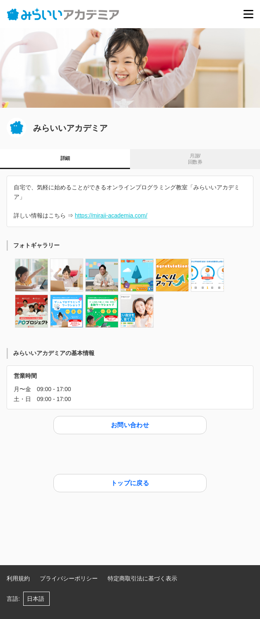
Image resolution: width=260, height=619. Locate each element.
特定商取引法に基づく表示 (142, 578)
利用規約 (18, 578)
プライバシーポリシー (69, 578)
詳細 (65, 158)
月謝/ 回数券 (195, 159)
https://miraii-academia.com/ (111, 215)
